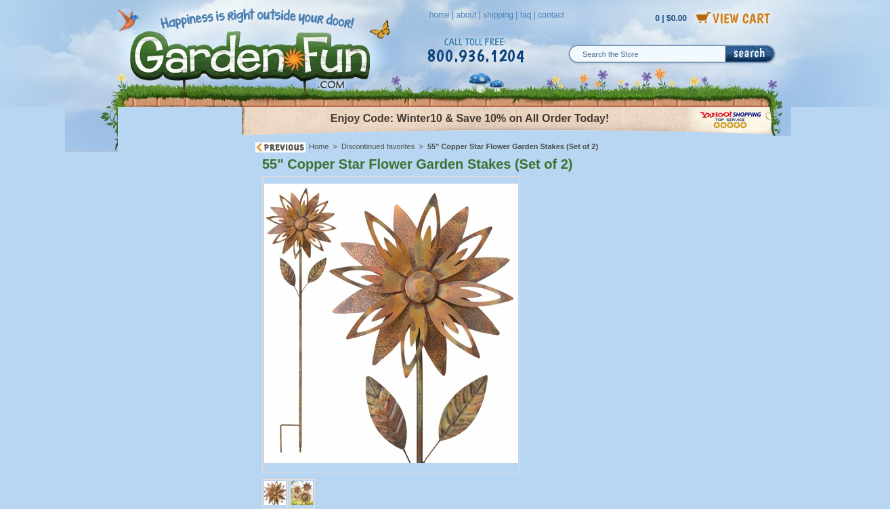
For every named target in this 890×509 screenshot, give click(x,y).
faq (526, 15)
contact (551, 15)
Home (319, 146)
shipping (498, 15)
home (439, 15)
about (466, 15)
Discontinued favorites (378, 146)
